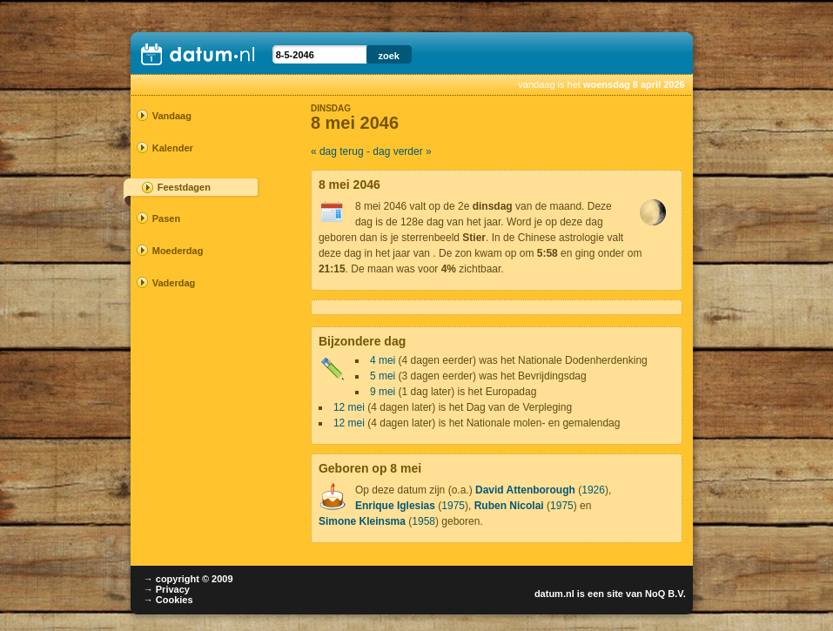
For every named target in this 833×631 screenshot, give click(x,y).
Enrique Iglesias (395, 506)
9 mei (382, 392)
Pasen (166, 218)
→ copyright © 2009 (188, 579)
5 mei (382, 376)
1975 (453, 506)
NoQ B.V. (665, 593)
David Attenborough (525, 490)
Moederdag (178, 250)
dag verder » (402, 151)
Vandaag (171, 116)
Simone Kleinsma (362, 521)
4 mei (382, 360)
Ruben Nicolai (509, 506)
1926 (593, 490)
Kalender (172, 148)
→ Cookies (168, 599)
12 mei (349, 407)
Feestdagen (184, 187)
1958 (423, 521)
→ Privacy (167, 589)
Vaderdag (174, 283)
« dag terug (337, 151)
